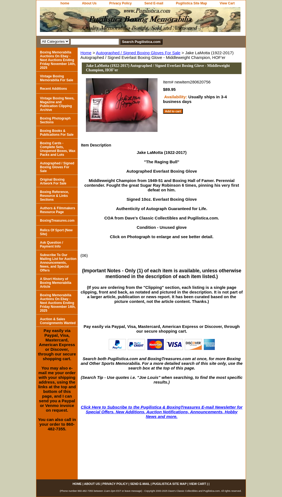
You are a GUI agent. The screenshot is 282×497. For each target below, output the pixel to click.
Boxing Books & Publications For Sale (57, 133)
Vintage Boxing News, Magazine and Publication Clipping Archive (57, 104)
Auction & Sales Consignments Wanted (58, 321)
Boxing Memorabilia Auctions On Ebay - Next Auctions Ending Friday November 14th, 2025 (57, 60)
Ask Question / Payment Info (51, 244)
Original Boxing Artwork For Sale (53, 181)
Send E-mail (153, 3)
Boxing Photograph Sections (55, 120)
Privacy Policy (120, 3)
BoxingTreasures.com (57, 220)
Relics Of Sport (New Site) (56, 232)
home (64, 3)
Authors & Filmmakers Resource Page (57, 210)
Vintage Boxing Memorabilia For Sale (56, 78)
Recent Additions (53, 89)
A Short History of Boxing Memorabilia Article (55, 283)
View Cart (227, 3)
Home (85, 52)
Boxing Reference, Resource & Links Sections (54, 196)
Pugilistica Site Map (191, 3)
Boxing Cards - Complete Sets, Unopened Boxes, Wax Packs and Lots (57, 149)
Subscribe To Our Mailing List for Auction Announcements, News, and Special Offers (58, 262)
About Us (89, 3)
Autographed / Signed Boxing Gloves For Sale (138, 52)
